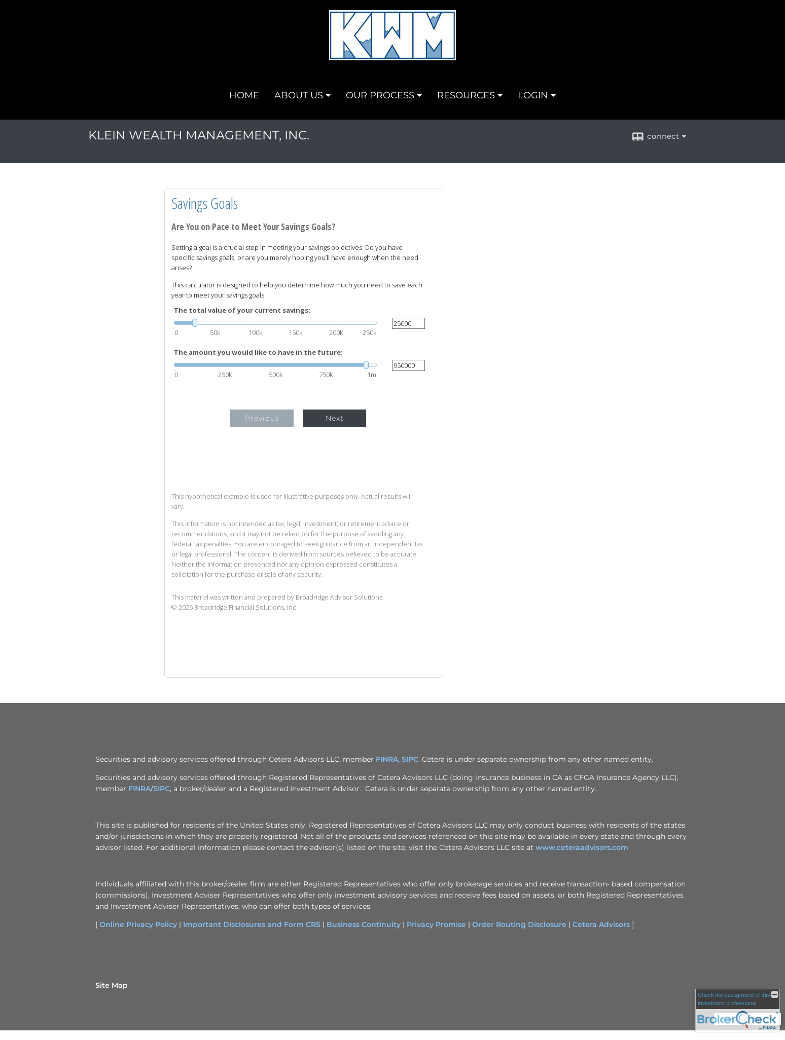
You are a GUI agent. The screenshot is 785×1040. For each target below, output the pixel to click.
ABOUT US (298, 95)
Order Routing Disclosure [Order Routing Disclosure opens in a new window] (519, 924)
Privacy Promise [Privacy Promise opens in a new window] (436, 924)
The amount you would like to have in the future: (258, 352)
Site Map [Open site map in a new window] (111, 985)
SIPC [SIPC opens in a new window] (410, 759)
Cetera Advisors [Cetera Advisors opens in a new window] (601, 924)
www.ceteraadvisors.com (582, 847)
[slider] (275, 323)
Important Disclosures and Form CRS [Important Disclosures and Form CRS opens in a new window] (251, 924)
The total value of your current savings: (242, 310)
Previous (262, 418)
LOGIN (533, 95)
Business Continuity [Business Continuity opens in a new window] (364, 924)
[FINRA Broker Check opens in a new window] (737, 1010)
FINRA (139, 788)
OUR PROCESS (380, 95)
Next (335, 418)
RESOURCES (466, 95)
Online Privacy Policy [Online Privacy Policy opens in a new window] (138, 924)
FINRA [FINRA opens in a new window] (387, 759)
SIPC (161, 788)
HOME (244, 95)
